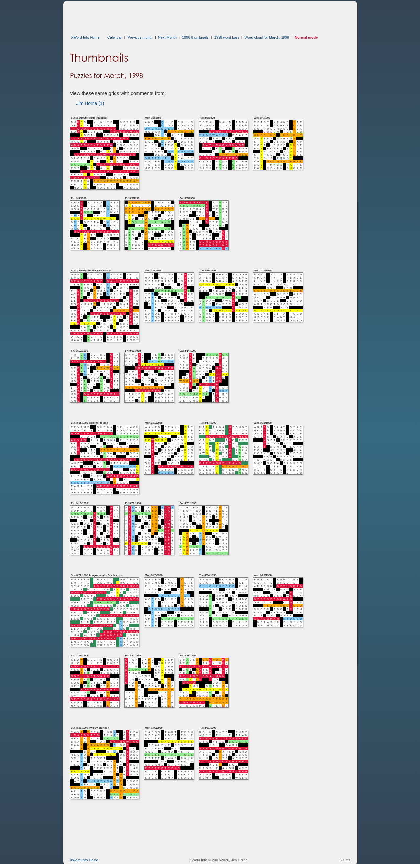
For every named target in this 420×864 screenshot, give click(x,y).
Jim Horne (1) (90, 103)
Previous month (139, 37)
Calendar (114, 37)
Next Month (167, 37)
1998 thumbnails (195, 37)
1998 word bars (226, 37)
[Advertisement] (189, 15)
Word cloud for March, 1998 (267, 37)
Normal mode (306, 37)
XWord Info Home (85, 37)
